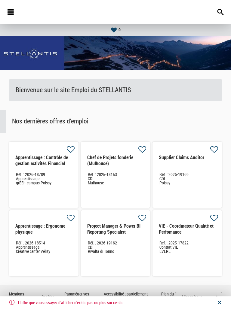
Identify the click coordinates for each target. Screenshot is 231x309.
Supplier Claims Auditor (181, 157)
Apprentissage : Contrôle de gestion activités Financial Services (41, 163)
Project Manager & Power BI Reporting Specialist (113, 229)
